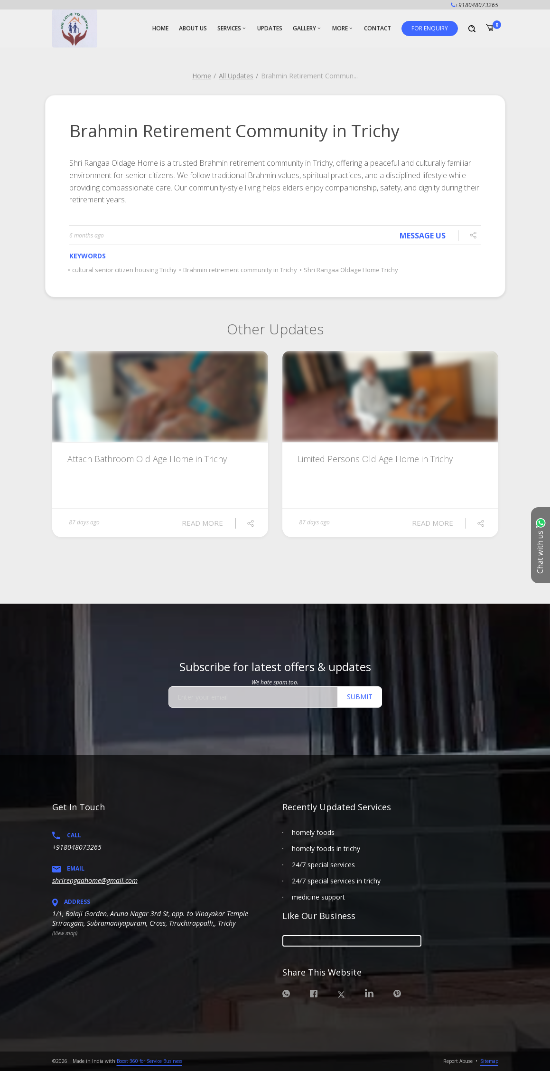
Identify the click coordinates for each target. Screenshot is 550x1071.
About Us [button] (193, 28)
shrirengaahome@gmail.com (95, 880)
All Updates (236, 75)
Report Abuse (458, 1061)
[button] (429, 28)
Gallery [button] (304, 28)
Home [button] (160, 28)
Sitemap (489, 1061)
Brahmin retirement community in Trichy (238, 269)
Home (201, 75)
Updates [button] (269, 28)
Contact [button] (377, 28)
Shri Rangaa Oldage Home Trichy (349, 269)
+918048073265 (77, 847)
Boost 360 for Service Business (149, 1061)
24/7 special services (323, 864)
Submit (360, 696)
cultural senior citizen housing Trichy (123, 269)
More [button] (340, 28)
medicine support (318, 896)
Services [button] (229, 28)
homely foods (313, 832)
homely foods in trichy (326, 848)
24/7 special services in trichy (336, 880)
